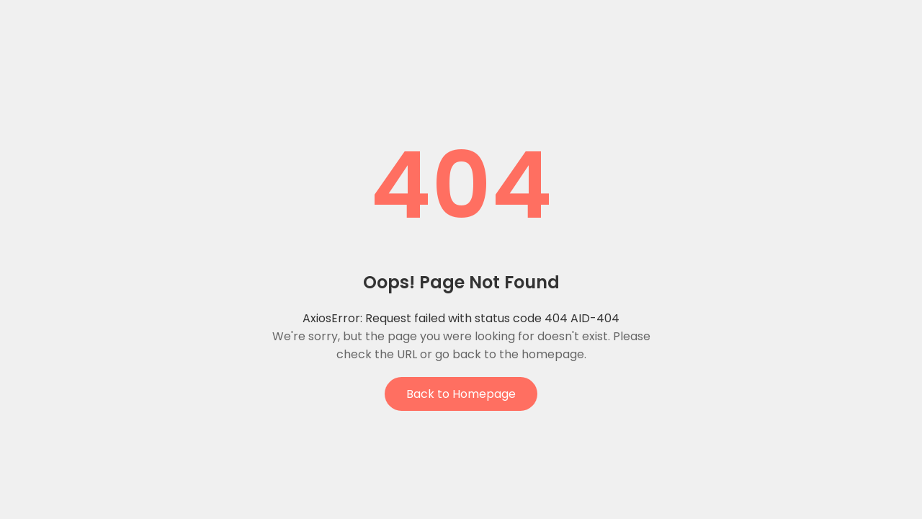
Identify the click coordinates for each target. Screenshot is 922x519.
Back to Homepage (461, 394)
